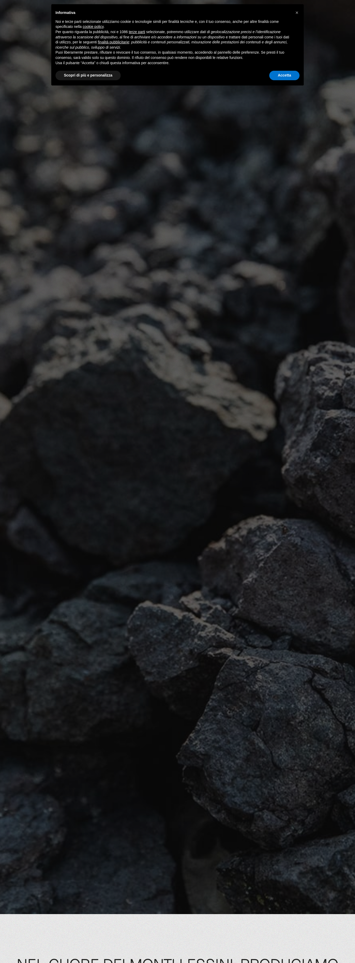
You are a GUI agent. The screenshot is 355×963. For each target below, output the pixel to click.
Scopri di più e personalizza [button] (88, 75)
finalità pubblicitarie (113, 42)
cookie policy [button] (93, 26)
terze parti (137, 32)
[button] (297, 12)
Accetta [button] (284, 75)
